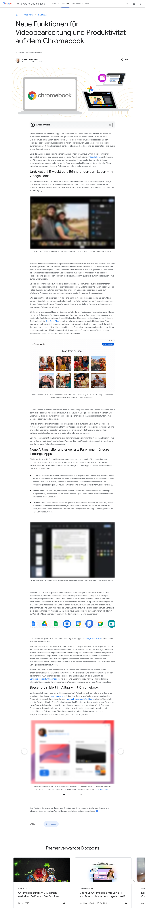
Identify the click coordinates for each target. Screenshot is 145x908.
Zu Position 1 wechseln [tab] (64, 794)
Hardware (43, 15)
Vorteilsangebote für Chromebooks (45, 679)
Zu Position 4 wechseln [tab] (81, 794)
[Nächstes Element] (121, 751)
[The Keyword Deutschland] (17, 15)
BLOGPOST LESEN (102, 789)
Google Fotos (95, 157)
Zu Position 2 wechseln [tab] (69, 794)
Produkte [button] (65, 4)
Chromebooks (51, 824)
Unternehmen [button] (77, 4)
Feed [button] (87, 4)
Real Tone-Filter (52, 321)
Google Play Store (93, 638)
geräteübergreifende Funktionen (81, 699)
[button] (125, 59)
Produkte (28, 15)
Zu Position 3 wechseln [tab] (75, 794)
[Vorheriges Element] (24, 751)
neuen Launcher (57, 696)
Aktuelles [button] (55, 4)
